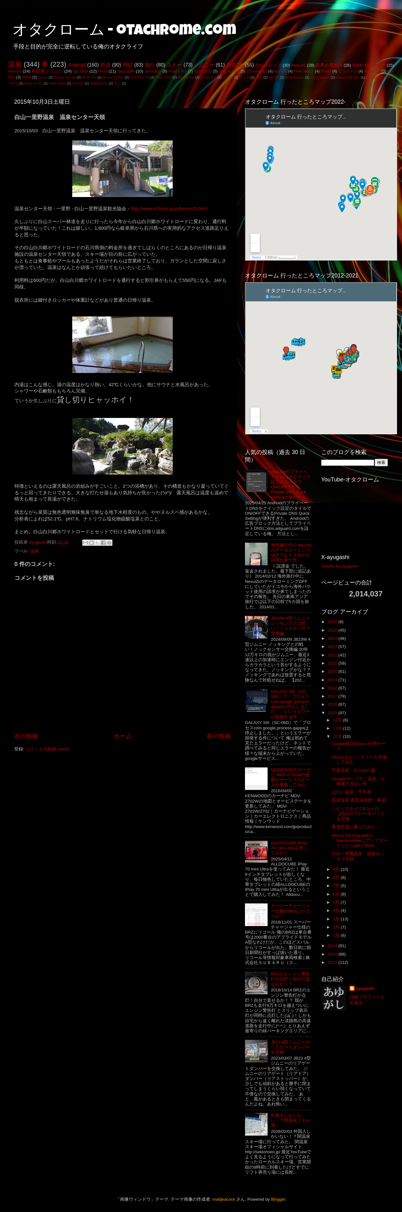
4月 (337, 910)
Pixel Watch (304, 71)
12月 (338, 720)
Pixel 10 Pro (33, 83)
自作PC (234, 65)
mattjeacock (224, 1199)
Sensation (152, 71)
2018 (333, 688)
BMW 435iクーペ (368, 65)
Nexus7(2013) (113, 77)
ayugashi (365, 988)
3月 (337, 919)
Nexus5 (298, 65)
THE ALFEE (229, 71)
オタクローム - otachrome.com (124, 31)
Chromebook (320, 77)
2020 (333, 671)
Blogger (278, 1199)
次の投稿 (26, 736)
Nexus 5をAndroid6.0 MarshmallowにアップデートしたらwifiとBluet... (360, 840)
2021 (333, 663)
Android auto (294, 77)
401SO (274, 77)
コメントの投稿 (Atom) (47, 749)
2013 (333, 954)
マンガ (244, 77)
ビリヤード (347, 71)
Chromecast (257, 71)
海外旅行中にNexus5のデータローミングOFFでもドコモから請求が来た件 (291, 553)
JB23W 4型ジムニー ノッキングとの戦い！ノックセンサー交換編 (290, 626)
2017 (333, 696)
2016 (333, 704)
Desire (43, 77)
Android (77, 65)
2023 (333, 646)
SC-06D (80, 71)
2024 (333, 638)
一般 (259, 77)
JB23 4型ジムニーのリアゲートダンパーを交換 (290, 1047)
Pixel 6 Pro (177, 71)
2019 (333, 679)
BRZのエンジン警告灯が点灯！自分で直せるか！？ (290, 979)
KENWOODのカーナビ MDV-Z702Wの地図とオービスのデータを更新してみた (291, 777)
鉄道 (105, 65)
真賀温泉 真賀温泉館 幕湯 (359, 800)
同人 (117, 83)
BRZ (127, 65)
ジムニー (204, 65)
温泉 (15, 64)
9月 (337, 869)
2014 (333, 945)
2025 (333, 630)
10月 (338, 736)
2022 (333, 655)
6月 (337, 894)
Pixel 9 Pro (208, 77)
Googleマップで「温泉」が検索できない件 (358, 781)
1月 (337, 935)
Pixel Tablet (57, 83)
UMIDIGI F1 (99, 83)
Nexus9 (280, 71)
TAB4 (26, 77)
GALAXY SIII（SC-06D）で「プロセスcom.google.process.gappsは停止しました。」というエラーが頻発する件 (290, 704)
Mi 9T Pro (89, 77)
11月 (338, 728)
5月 (337, 902)
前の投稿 (219, 736)
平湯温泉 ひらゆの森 (354, 770)
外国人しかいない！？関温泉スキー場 (290, 1120)
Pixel (102, 71)
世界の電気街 (329, 65)
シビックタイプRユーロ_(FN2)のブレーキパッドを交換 (358, 813)
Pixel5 (326, 71)
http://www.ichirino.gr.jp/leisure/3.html (169, 208)
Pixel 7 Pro (163, 77)
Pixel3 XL (372, 71)
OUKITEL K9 (139, 77)
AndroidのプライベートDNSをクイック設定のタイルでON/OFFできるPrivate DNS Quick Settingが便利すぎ (291, 484)
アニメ (228, 77)
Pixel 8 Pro (186, 77)
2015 (333, 712)
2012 (333, 962)
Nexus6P (125, 71)
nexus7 (15, 71)
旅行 (150, 65)
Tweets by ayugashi (340, 566)
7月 (337, 885)
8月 (337, 877)
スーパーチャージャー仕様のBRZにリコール (290, 910)
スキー (174, 65)
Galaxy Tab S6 (65, 77)
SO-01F (78, 83)
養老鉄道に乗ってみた (354, 827)
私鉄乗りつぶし (47, 71)
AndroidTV (203, 71)
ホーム (123, 736)
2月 (337, 927)
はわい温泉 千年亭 (351, 792)
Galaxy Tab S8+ (348, 77)
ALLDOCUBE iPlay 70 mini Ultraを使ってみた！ (289, 848)
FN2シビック (268, 65)
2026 (333, 621)
